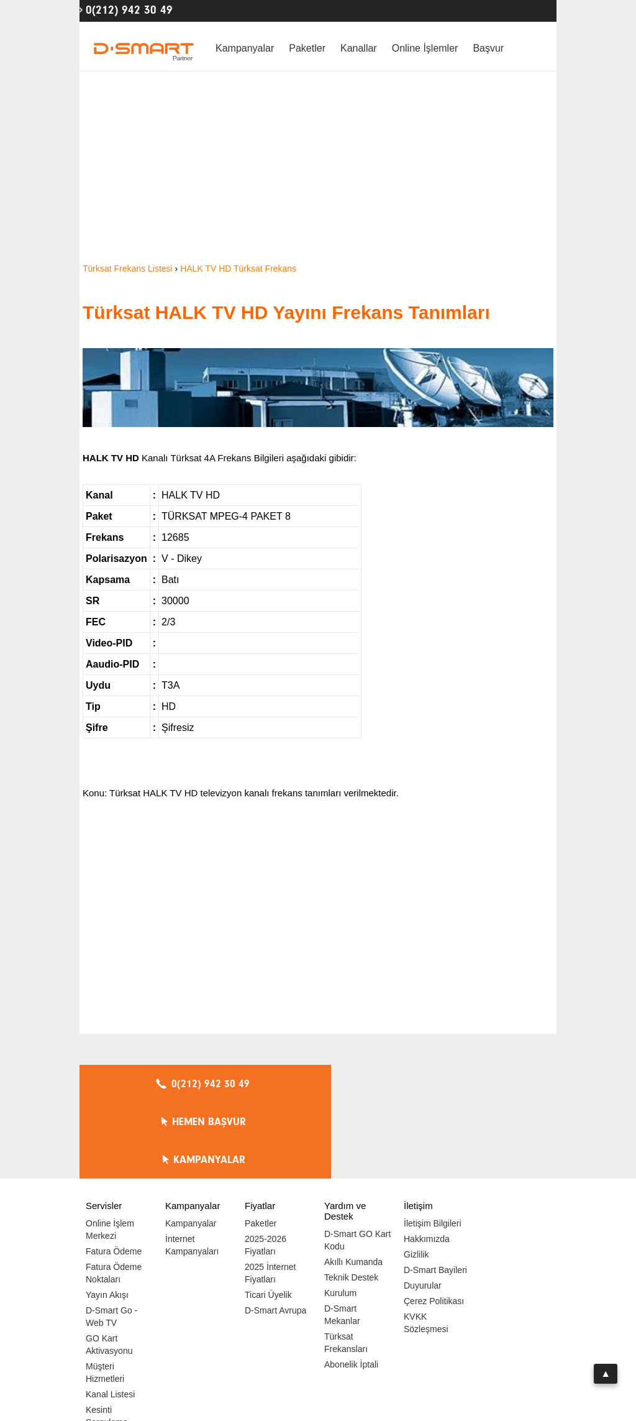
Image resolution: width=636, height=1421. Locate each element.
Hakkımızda (427, 1163)
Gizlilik (416, 1179)
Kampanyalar (245, 48)
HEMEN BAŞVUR (321, 1084)
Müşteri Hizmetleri (105, 1296)
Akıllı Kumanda (353, 1186)
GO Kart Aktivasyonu (109, 1269)
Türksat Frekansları (346, 1267)
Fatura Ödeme (114, 1175)
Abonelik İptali (351, 1289)
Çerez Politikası (434, 1225)
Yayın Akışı (107, 1219)
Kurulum (340, 1217)
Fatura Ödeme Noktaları (114, 1197)
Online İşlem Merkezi (110, 1154)
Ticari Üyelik (268, 1219)
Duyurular (423, 1210)
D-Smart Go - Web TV (111, 1241)
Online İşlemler (425, 48)
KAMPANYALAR (480, 1084)
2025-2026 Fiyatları (265, 1169)
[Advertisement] (318, 168)
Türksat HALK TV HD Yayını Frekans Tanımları (286, 312)
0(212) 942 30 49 (129, 10)
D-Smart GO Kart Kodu (357, 1164)
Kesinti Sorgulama (107, 1340)
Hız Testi (102, 1362)
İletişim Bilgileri (432, 1147)
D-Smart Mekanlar (342, 1239)
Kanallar (358, 48)
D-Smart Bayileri (435, 1194)
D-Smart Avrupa (275, 1234)
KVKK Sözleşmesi (426, 1247)
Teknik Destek (351, 1202)
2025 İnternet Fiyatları (270, 1197)
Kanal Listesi (110, 1318)
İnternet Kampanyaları (192, 1169)
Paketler (307, 48)
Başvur (488, 48)
